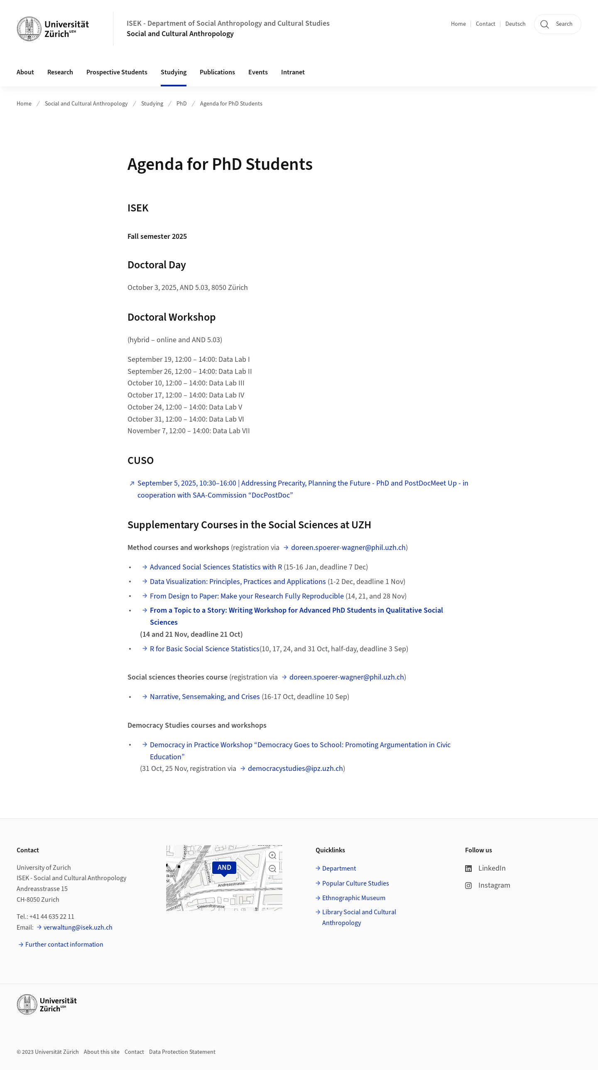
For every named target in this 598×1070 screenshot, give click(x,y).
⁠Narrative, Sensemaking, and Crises (205, 697)
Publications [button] (217, 72)
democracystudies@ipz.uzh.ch (295, 768)
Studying (152, 104)
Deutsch (515, 24)
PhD (181, 104)
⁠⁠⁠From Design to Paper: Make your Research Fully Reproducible (247, 596)
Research (60, 72)
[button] (272, 855)
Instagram (487, 885)
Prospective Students (116, 72)
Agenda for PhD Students (231, 104)
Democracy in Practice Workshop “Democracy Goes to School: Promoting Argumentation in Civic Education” (300, 751)
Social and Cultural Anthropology (180, 34)
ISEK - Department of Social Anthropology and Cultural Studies (228, 23)
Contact (485, 24)
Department (339, 868)
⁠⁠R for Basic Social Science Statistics (205, 649)
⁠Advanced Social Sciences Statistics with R (216, 567)
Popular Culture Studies (355, 883)
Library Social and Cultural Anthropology (359, 918)
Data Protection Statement (182, 1052)
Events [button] (258, 72)
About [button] (25, 72)
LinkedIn (485, 868)
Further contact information (64, 944)
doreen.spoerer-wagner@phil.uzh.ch (348, 547)
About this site (102, 1052)
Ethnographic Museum (353, 898)
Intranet (293, 72)
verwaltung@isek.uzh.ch (78, 927)
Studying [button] (173, 72)
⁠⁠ (296, 616)
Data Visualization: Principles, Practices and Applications (238, 582)
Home (458, 24)
